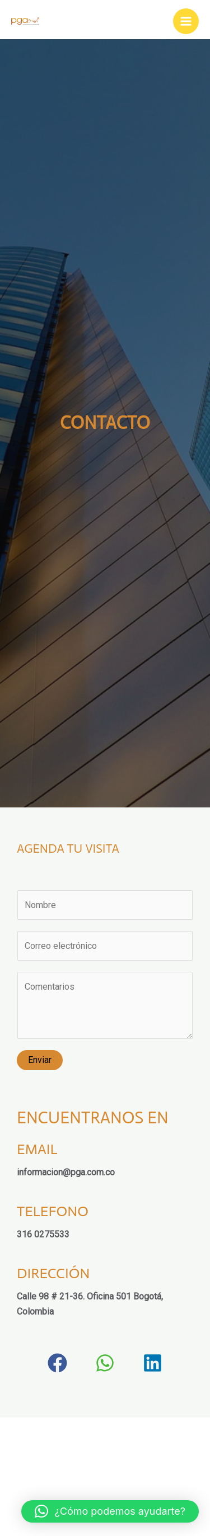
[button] (57, 1363)
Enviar (40, 1060)
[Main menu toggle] (186, 21)
